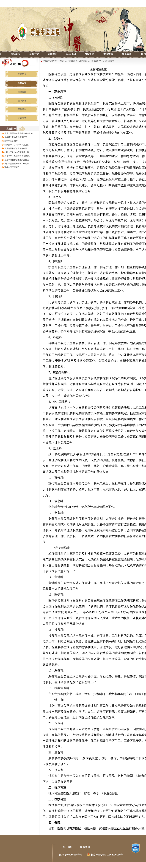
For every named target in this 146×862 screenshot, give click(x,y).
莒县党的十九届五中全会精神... (17, 156)
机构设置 (110, 61)
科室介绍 (71, 54)
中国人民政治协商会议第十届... (17, 152)
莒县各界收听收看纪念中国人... (17, 148)
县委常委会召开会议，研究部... (17, 163)
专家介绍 (89, 54)
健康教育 (126, 54)
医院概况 (15, 54)
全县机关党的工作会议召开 (15, 137)
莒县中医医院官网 (78, 61)
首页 (62, 61)
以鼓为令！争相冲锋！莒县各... (17, 145)
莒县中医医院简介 (11, 167)
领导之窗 (34, 54)
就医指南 (108, 54)
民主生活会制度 (11, 141)
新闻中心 (52, 54)
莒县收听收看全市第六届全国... (17, 160)
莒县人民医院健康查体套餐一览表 (18, 133)
